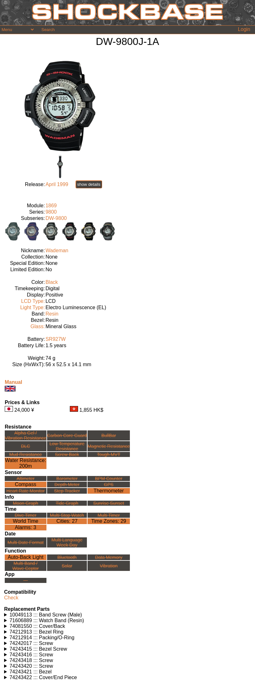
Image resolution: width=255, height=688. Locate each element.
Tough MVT (108, 454)
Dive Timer (25, 515)
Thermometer (109, 490)
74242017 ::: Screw (31, 643)
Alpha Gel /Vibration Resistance (25, 435)
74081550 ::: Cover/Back (37, 626)
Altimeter (25, 478)
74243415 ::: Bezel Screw (38, 649)
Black (52, 282)
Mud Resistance (25, 454)
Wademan (57, 250)
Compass (25, 484)
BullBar (108, 435)
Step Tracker (67, 490)
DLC (25, 446)
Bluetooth (67, 557)
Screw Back (67, 454)
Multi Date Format (26, 542)
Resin (52, 313)
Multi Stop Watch (67, 515)
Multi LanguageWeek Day (67, 542)
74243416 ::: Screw (31, 654)
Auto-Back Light (25, 557)
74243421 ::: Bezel (30, 671)
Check (11, 597)
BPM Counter (108, 478)
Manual (13, 382)
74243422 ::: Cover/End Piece (43, 677)
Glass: (38, 326)
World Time (26, 521)
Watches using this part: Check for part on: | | (127, 615)
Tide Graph (67, 503)
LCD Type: (33, 301)
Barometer (66, 478)
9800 (51, 212)
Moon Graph (25, 503)
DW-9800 (56, 218)
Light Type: (32, 307)
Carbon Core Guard (67, 435)
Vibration (109, 565)
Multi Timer (109, 515)
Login (244, 29)
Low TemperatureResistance (66, 446)
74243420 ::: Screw (31, 666)
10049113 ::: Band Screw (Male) (45, 614)
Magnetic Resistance (109, 446)
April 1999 (57, 184)
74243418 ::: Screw (31, 660)
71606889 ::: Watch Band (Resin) (46, 620)
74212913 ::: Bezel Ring (36, 632)
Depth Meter (66, 484)
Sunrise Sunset (108, 503)
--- (25, 580)
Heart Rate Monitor (25, 490)
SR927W (56, 339)
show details (88, 184)
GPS (108, 484)
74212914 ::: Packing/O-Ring (41, 637)
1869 (51, 205)
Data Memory (108, 557)
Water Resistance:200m (25, 463)
